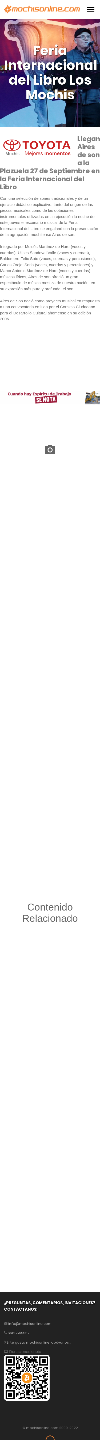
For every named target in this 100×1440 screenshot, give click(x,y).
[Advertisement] (50, 1083)
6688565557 (18, 1333)
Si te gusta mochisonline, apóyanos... (38, 1342)
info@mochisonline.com (29, 1323)
